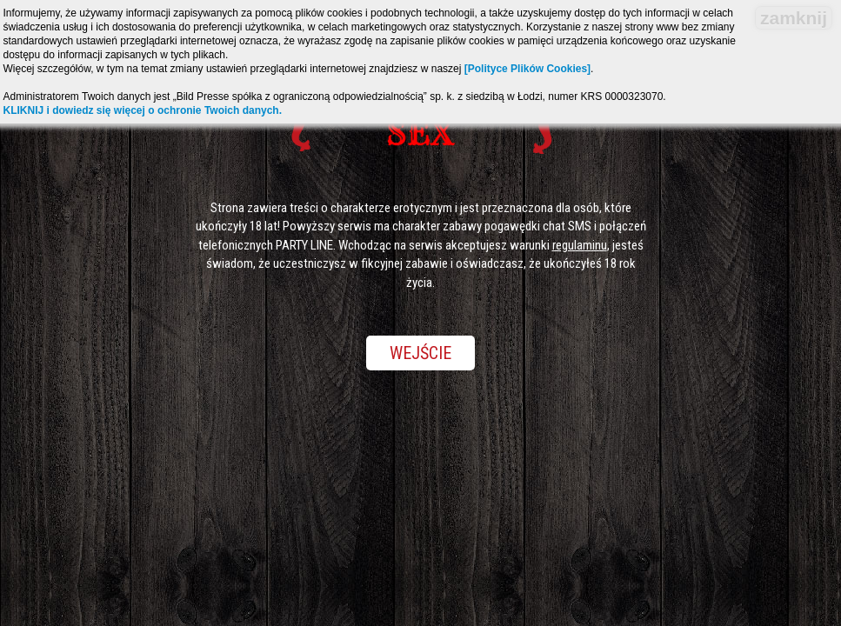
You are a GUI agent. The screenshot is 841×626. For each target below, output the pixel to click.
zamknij (793, 18)
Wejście (420, 353)
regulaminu (579, 245)
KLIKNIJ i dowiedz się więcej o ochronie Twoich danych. (143, 110)
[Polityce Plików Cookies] (527, 69)
